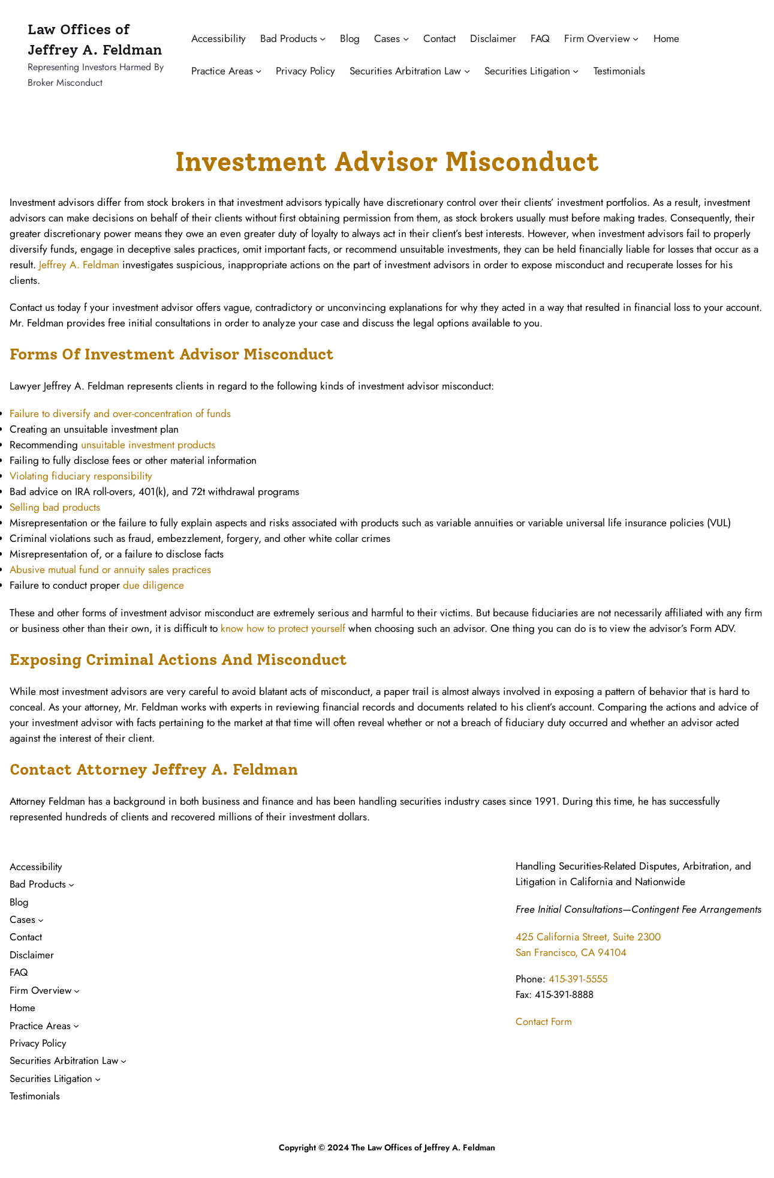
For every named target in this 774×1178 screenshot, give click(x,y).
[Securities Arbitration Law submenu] (467, 71)
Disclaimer (493, 38)
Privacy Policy (305, 70)
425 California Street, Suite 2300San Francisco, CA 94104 (588, 944)
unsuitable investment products (148, 444)
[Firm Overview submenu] (636, 38)
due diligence (153, 584)
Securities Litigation (527, 70)
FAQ (540, 38)
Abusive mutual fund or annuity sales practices (110, 569)
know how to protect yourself (283, 628)
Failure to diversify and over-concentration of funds (120, 413)
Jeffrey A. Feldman (79, 264)
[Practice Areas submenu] (258, 71)
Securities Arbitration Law (405, 70)
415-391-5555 (578, 979)
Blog (350, 38)
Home (666, 38)
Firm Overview (597, 38)
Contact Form (544, 1021)
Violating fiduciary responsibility (81, 475)
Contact (439, 38)
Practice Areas (222, 70)
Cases (387, 38)
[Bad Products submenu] (323, 38)
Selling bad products (55, 506)
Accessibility (218, 38)
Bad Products (288, 38)
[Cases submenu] (406, 38)
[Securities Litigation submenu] (576, 71)
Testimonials (619, 70)
